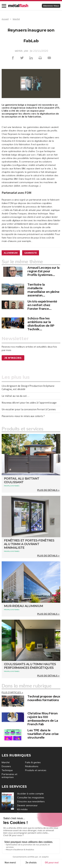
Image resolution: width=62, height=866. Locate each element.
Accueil (5, 19)
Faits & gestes (33, 762)
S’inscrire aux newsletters (31, 801)
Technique (7, 770)
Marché (16, 19)
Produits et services (35, 770)
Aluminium (11, 253)
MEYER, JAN (21, 50)
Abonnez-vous (51, 6)
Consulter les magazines (30, 797)
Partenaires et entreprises (9, 776)
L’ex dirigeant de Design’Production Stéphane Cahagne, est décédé (28, 387)
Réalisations (31, 766)
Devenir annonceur (27, 805)
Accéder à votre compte (30, 793)
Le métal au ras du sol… (15, 395)
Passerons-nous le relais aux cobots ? (23, 416)
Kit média (22, 809)
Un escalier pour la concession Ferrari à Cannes (29, 409)
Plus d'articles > (12, 692)
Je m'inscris (12, 357)
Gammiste (30, 253)
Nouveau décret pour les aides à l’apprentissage (29, 402)
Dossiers (6, 766)
